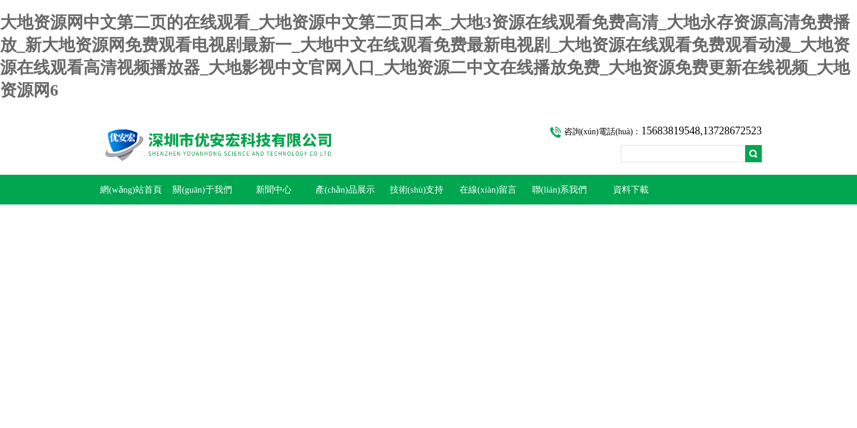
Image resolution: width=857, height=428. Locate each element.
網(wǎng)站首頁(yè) (131, 194)
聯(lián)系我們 (559, 189)
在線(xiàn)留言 (488, 189)
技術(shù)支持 (417, 189)
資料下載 (631, 189)
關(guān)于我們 (202, 189)
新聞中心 (274, 189)
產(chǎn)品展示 (345, 189)
